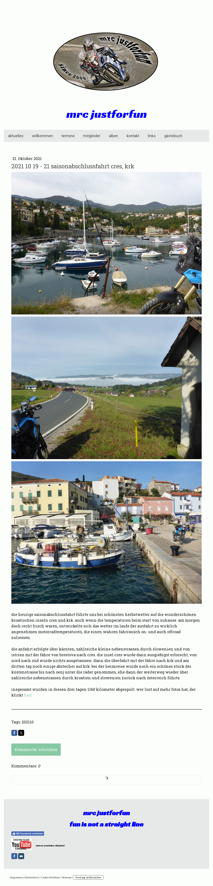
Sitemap (66, 877)
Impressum (16, 877)
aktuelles (16, 136)
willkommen (42, 136)
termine (68, 136)
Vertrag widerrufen (88, 877)
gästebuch (173, 136)
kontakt (133, 136)
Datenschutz (32, 877)
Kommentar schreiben (36, 749)
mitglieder (91, 136)
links (152, 136)
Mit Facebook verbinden (27, 833)
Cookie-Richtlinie (50, 877)
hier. (28, 695)
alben (113, 136)
